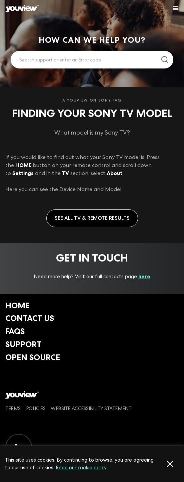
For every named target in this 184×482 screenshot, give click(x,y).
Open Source (32, 357)
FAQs (15, 331)
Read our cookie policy (81, 467)
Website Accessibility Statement (91, 408)
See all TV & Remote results (92, 218)
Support (23, 344)
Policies (35, 408)
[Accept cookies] (170, 464)
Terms (13, 408)
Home (17, 305)
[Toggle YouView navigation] (175, 8)
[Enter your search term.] (83, 59)
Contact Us (29, 318)
